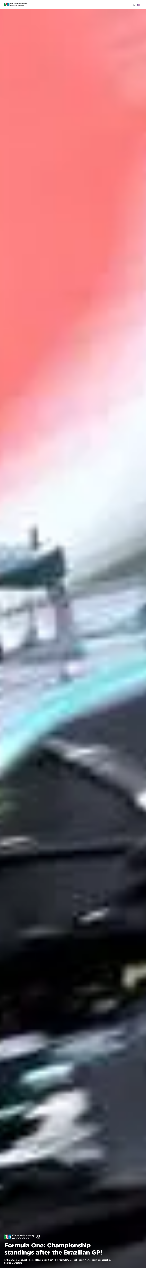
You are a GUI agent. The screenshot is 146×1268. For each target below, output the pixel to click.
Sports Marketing (13, 1262)
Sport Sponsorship (101, 1259)
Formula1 (63, 1259)
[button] (138, 5)
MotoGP (73, 1259)
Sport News (85, 1259)
